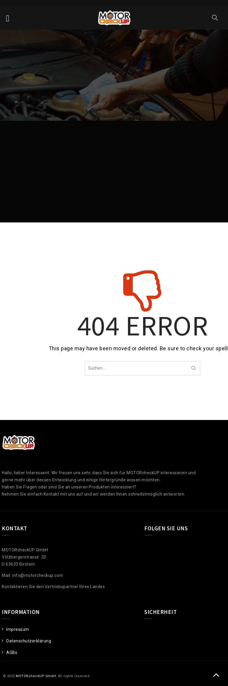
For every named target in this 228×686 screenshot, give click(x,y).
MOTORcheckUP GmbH (36, 676)
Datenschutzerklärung (28, 641)
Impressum (17, 629)
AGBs (11, 652)
